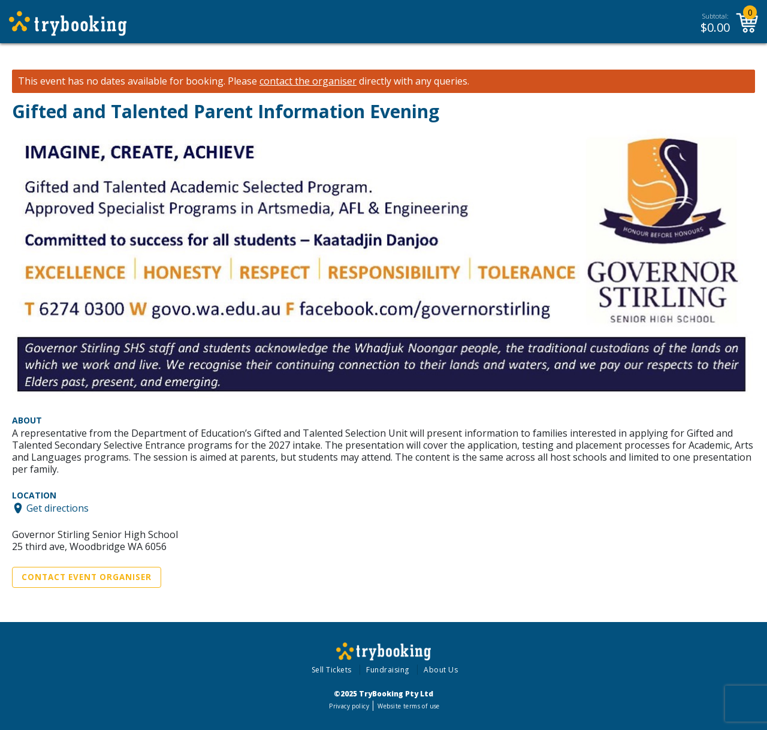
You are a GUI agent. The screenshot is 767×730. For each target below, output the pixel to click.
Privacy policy (349, 706)
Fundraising (387, 670)
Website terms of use (408, 706)
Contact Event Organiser (87, 577)
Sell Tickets (332, 670)
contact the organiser (308, 81)
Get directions (57, 508)
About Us (441, 670)
